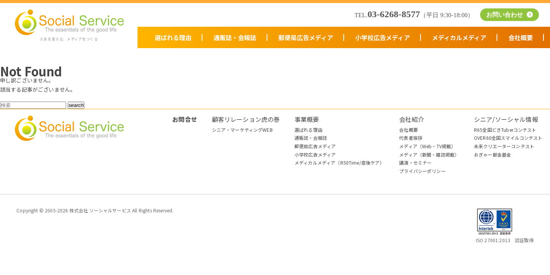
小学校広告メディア (382, 37)
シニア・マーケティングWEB (242, 129)
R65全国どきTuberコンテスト (505, 129)
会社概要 (520, 37)
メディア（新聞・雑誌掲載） (429, 154)
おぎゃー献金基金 (492, 154)
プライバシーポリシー (422, 171)
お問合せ (184, 119)
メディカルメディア (459, 37)
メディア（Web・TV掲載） (427, 146)
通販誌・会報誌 (235, 37)
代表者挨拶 (410, 137)
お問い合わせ (505, 14)
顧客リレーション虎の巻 (246, 119)
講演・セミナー (415, 162)
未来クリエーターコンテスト (504, 146)
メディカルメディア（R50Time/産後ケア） (339, 162)
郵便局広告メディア (305, 37)
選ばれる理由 (173, 37)
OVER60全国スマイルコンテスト (508, 137)
